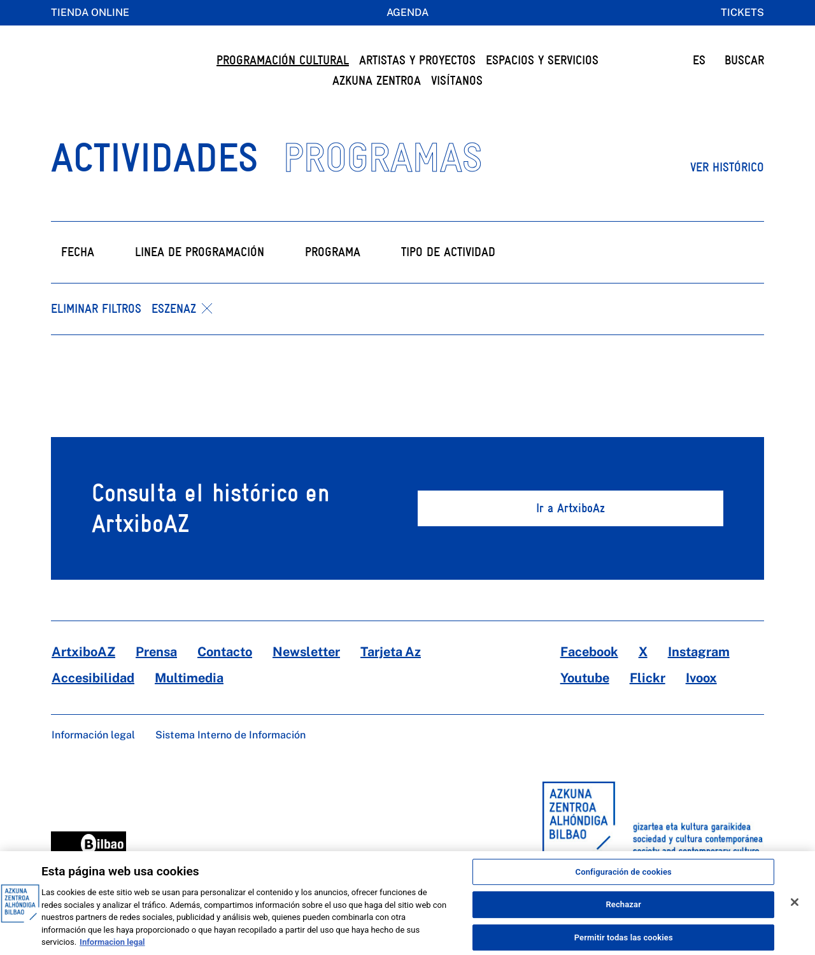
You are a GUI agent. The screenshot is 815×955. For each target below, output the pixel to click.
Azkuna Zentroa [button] (376, 80)
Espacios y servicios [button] (542, 60)
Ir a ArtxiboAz (570, 533)
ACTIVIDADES (154, 183)
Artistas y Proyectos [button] (417, 60)
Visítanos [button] (457, 80)
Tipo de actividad (448, 277)
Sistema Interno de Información (230, 760)
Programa (332, 277)
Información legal (93, 760)
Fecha (77, 277)
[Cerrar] (795, 912)
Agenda (407, 12)
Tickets (742, 12)
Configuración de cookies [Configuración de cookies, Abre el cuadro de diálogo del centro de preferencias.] (624, 881)
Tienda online (90, 12)
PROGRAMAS (382, 183)
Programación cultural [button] (282, 60)
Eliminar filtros (96, 334)
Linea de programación (199, 277)
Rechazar (623, 914)
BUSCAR (744, 60)
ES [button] (699, 60)
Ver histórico (727, 192)
